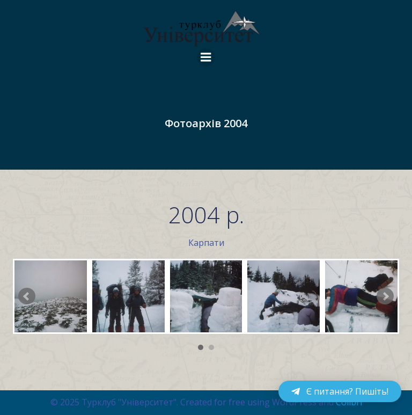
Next (385, 296)
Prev (26, 296)
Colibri (349, 402)
